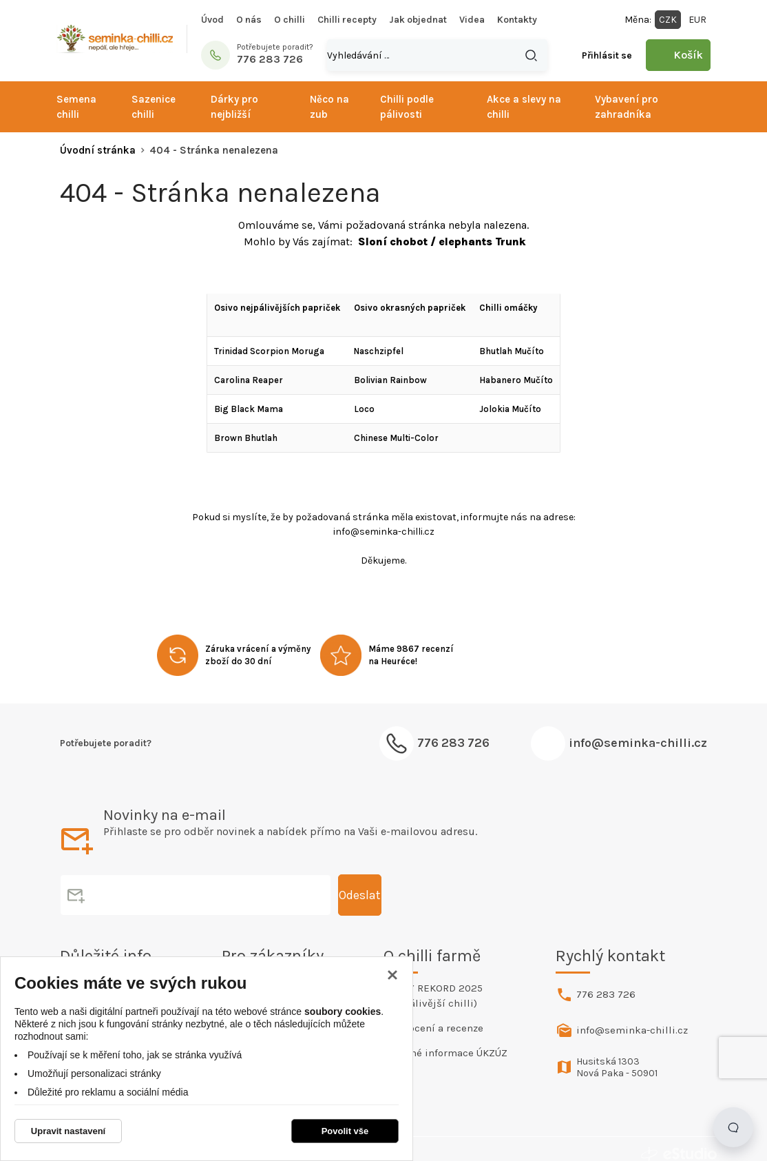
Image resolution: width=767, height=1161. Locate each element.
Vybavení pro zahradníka (626, 107)
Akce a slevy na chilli (524, 107)
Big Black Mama (248, 409)
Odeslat (329, 895)
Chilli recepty (347, 19)
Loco (364, 409)
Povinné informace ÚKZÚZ (445, 1053)
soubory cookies (342, 1011)
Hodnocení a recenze (433, 1028)
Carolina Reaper (248, 380)
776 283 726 (605, 994)
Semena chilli (76, 107)
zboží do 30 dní (238, 661)
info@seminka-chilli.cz (638, 742)
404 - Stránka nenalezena (213, 150)
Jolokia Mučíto (510, 409)
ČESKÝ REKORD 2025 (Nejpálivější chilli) (433, 995)
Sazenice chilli (154, 107)
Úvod (212, 19)
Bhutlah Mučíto (511, 351)
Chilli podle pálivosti (407, 107)
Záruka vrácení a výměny (258, 649)
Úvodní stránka (98, 150)
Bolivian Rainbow (390, 380)
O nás (249, 19)
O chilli (289, 19)
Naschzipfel (378, 351)
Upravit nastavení (68, 1131)
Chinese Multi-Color (396, 438)
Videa (472, 19)
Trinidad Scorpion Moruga (269, 351)
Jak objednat (418, 19)
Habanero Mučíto (516, 380)
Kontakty (517, 19)
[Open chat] (733, 1127)
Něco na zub (329, 107)
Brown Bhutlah (245, 438)
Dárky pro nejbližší (234, 107)
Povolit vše (345, 1131)
